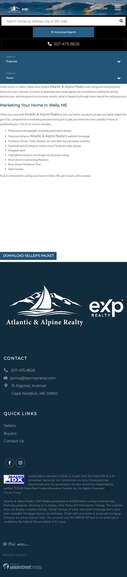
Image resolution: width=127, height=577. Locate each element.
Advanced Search (65, 32)
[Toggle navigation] (118, 7)
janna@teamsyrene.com (30, 378)
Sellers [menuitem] (10, 425)
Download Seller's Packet (28, 256)
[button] (121, 21)
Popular (12, 61)
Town (9, 78)
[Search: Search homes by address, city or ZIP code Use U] (59, 21)
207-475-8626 (63, 44)
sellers (12, 87)
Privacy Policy (12, 493)
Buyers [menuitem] (10, 433)
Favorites (99, 8)
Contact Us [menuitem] (14, 441)
